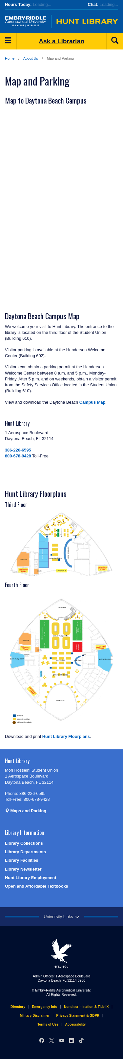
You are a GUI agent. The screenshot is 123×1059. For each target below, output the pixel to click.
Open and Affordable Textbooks (36, 886)
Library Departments (25, 851)
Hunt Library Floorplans (66, 736)
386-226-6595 (18, 450)
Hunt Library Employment (30, 877)
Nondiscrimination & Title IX (86, 1007)
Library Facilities (21, 860)
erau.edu (61, 953)
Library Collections (24, 843)
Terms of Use (47, 1024)
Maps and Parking (25, 810)
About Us (30, 58)
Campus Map (92, 402)
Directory (17, 1007)
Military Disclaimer (34, 1015)
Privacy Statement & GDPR (77, 1015)
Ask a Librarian (61, 41)
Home (9, 58)
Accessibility (75, 1024)
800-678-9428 (18, 455)
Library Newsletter (23, 869)
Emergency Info (44, 1007)
